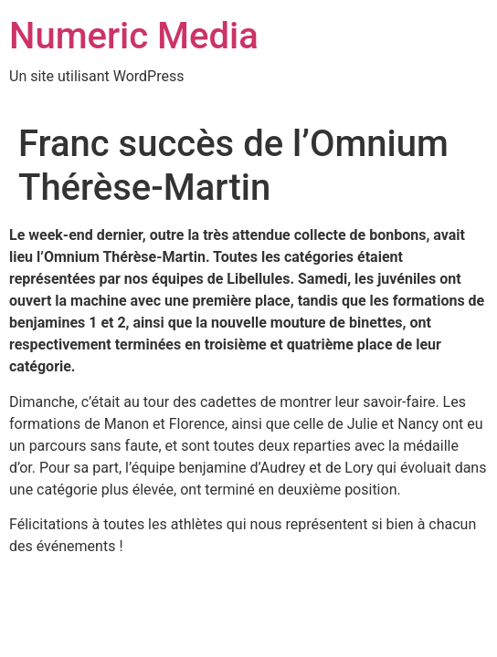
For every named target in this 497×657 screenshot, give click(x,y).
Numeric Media (134, 36)
